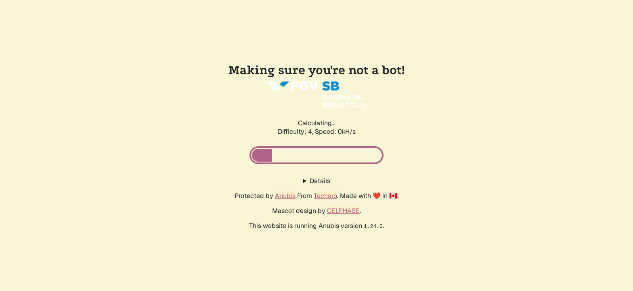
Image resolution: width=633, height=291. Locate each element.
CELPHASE (343, 211)
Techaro (325, 196)
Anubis (285, 196)
